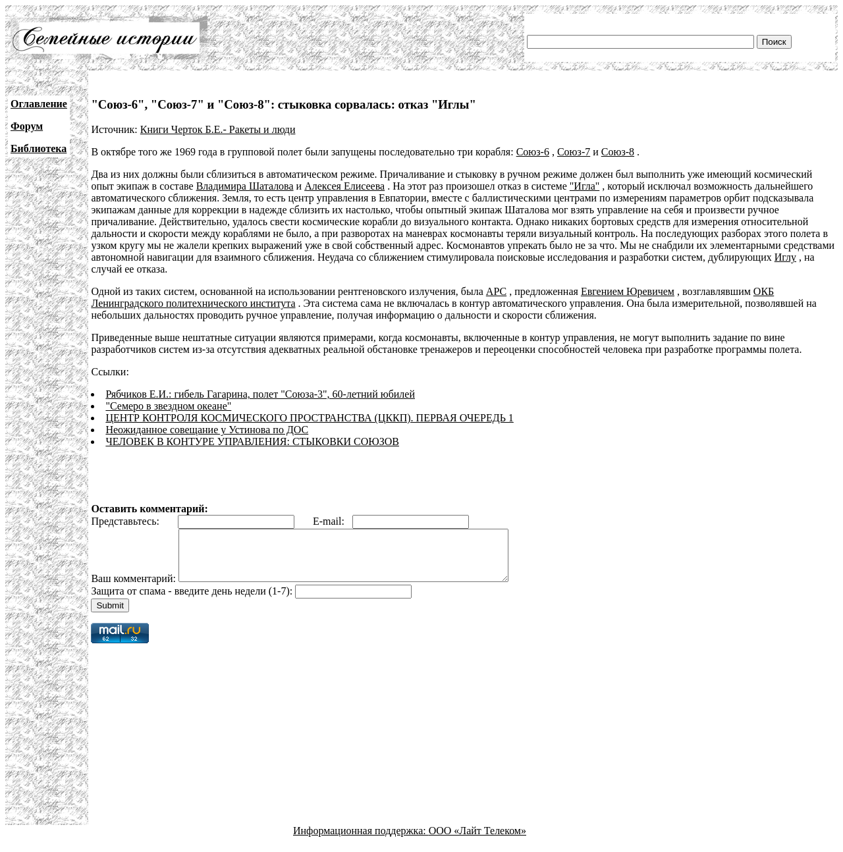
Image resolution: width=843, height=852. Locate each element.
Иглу (785, 257)
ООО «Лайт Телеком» (477, 840)
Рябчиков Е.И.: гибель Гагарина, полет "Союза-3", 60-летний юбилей (260, 394)
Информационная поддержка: (361, 840)
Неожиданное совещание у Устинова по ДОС (206, 429)
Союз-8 (617, 151)
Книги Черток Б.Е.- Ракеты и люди (218, 129)
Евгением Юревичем (627, 291)
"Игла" (584, 186)
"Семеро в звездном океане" (168, 406)
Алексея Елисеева (344, 186)
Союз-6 (532, 151)
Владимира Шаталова (245, 186)
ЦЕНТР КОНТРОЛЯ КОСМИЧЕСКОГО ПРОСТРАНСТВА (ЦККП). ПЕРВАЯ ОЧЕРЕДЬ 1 (309, 417)
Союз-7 (573, 151)
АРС (496, 291)
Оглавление (39, 103)
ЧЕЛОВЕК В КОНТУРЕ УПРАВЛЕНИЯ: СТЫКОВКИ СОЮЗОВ (252, 441)
